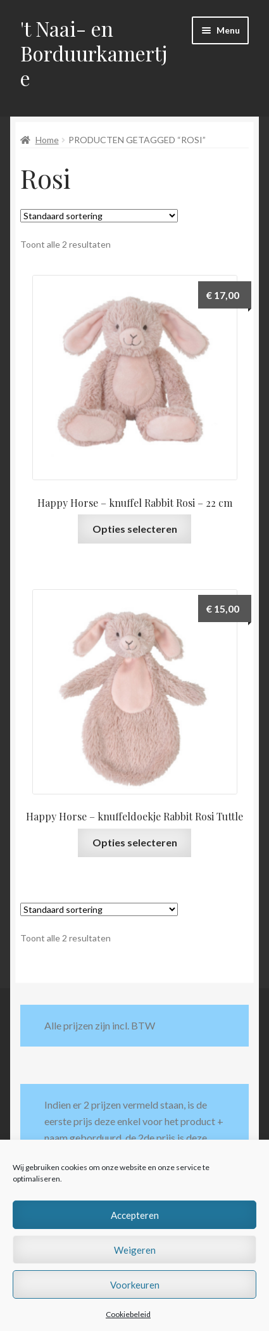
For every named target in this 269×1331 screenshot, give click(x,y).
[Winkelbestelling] (99, 215)
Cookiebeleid (128, 1314)
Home (47, 139)
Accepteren (135, 1215)
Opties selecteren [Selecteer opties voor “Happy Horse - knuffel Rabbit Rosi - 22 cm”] (134, 529)
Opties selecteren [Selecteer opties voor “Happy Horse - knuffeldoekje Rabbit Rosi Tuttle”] (134, 842)
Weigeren (135, 1250)
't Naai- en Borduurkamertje (93, 53)
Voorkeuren (135, 1284)
